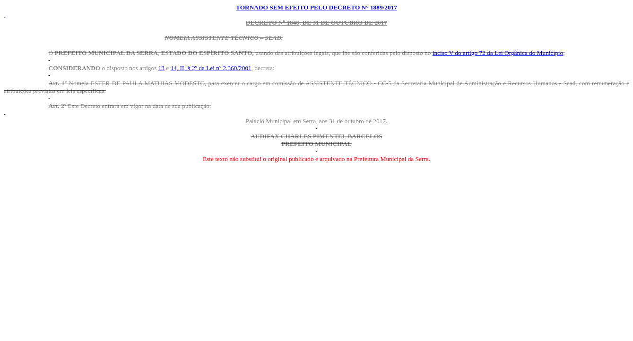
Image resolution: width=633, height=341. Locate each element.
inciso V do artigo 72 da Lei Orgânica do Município (498, 52)
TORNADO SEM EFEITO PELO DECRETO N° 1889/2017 (316, 7)
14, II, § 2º (211, 68)
